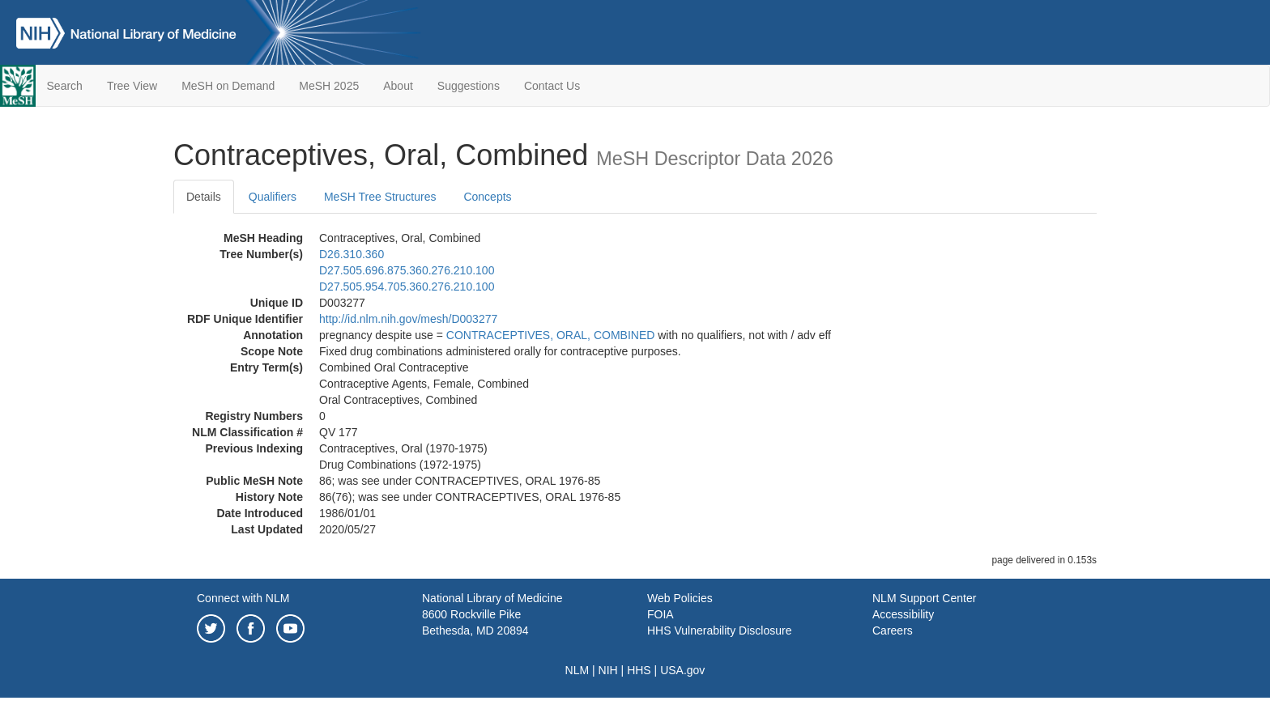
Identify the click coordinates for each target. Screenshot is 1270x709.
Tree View (132, 85)
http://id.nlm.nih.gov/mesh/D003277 (408, 318)
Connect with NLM (243, 598)
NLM (577, 670)
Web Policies (680, 598)
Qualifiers (272, 196)
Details (203, 196)
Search (65, 85)
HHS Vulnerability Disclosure (719, 630)
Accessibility (903, 614)
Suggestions (468, 85)
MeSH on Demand (228, 85)
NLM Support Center (924, 598)
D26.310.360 (351, 254)
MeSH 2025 (329, 85)
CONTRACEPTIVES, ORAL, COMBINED (550, 335)
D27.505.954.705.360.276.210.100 (406, 286)
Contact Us (552, 85)
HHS (639, 670)
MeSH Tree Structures (380, 196)
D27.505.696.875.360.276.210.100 (406, 270)
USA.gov (682, 670)
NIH (608, 670)
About (398, 85)
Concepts (487, 196)
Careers (892, 630)
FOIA (660, 614)
